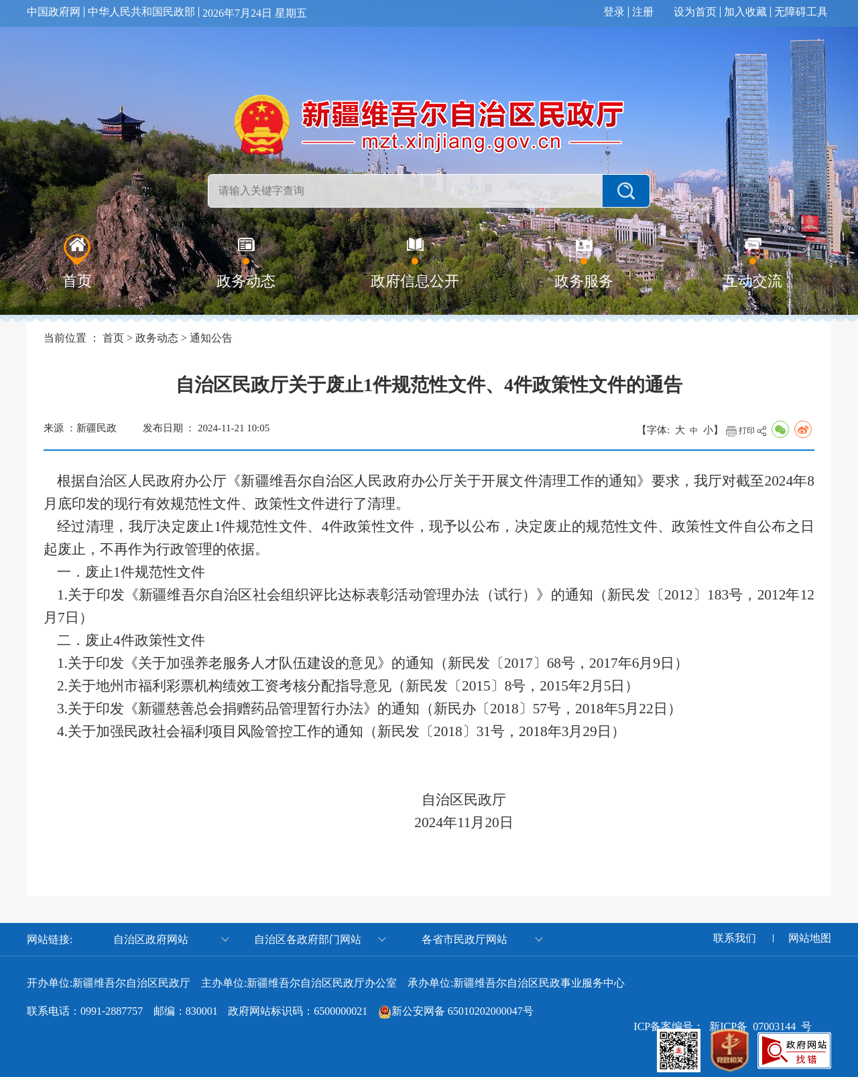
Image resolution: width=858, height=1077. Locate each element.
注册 (643, 12)
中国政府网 (53, 12)
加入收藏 (745, 12)
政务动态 (156, 338)
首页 (113, 338)
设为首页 (695, 12)
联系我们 (734, 938)
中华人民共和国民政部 (141, 12)
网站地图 (809, 938)
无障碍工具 (801, 12)
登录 (614, 12)
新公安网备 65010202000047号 (462, 1011)
